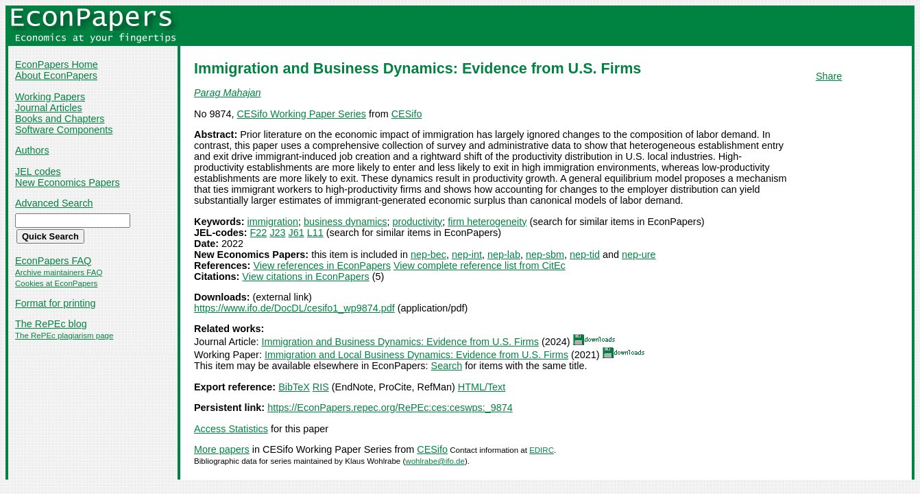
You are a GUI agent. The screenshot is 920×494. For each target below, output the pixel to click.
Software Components (63, 129)
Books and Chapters (59, 118)
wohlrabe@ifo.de (435, 461)
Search (447, 365)
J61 (296, 232)
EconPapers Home (56, 64)
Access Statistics (231, 428)
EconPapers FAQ (53, 260)
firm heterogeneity (487, 221)
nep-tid (585, 254)
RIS (321, 386)
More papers (222, 449)
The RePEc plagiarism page (64, 335)
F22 (258, 232)
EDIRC (541, 450)
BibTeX (294, 386)
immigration (272, 221)
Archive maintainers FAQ (58, 272)
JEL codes (38, 171)
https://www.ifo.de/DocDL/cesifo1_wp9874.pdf (294, 308)
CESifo (406, 113)
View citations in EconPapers (305, 276)
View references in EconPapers (322, 265)
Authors (32, 150)
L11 (315, 232)
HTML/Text (482, 386)
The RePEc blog (51, 323)
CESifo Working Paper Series (301, 113)
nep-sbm (545, 254)
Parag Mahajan (227, 92)
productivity (418, 221)
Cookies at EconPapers (56, 283)
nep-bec (428, 254)
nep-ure (639, 254)
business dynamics (345, 221)
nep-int (467, 254)
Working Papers (50, 96)
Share (829, 76)
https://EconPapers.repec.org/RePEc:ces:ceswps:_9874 (390, 407)
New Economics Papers (67, 182)
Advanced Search (54, 203)
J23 (277, 232)
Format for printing (55, 303)
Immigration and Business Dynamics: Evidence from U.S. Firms (400, 341)
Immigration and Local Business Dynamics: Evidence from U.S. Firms (416, 354)
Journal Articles (48, 107)
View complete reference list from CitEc (480, 265)
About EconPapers (56, 75)
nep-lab (503, 254)
